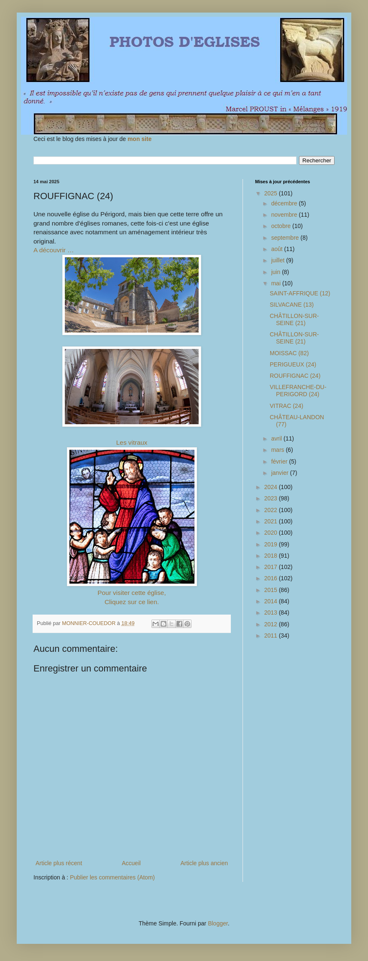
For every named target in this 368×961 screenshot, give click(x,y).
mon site (140, 139)
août (277, 249)
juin (276, 272)
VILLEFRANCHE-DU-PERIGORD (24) (298, 390)
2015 (271, 590)
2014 (271, 601)
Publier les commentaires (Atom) (112, 877)
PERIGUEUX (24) (293, 364)
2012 (271, 624)
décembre (285, 203)
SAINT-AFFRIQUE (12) (300, 293)
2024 (271, 487)
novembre (285, 214)
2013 (271, 612)
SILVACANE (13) (292, 304)
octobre (281, 226)
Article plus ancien (204, 863)
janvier (280, 472)
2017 (271, 567)
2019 (271, 544)
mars (278, 449)
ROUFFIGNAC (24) (295, 375)
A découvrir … (53, 250)
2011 (271, 635)
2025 (271, 193)
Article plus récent (59, 863)
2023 (271, 498)
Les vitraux (131, 442)
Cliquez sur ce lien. (132, 601)
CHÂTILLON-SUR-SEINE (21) (294, 319)
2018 (271, 555)
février (280, 461)
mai (276, 283)
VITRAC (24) (286, 405)
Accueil (131, 863)
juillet (278, 260)
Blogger (217, 923)
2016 (271, 578)
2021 (271, 521)
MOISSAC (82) (289, 353)
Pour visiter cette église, (131, 592)
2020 (271, 532)
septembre (285, 237)
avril (277, 438)
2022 (271, 510)
